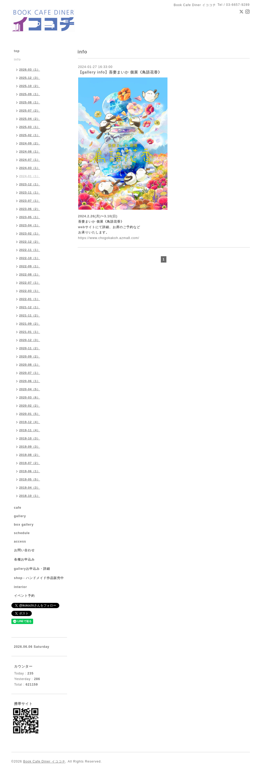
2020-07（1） (29, 372)
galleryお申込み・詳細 (32, 569)
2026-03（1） (29, 69)
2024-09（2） (29, 143)
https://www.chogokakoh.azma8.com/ (108, 238)
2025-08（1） (29, 102)
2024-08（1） (29, 151)
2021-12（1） (29, 307)
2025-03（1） (29, 126)
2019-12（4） (29, 422)
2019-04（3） (29, 487)
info (17, 59)
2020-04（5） (29, 389)
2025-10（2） (29, 86)
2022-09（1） (29, 266)
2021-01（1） (29, 331)
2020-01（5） (29, 413)
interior (20, 587)
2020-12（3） (29, 340)
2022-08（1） (29, 274)
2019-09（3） (29, 446)
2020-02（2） (29, 405)
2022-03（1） (29, 290)
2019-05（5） (29, 479)
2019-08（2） (29, 454)
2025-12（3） (29, 77)
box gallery (24, 524)
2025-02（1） (29, 135)
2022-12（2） (29, 241)
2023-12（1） (29, 184)
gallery (20, 516)
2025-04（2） (29, 118)
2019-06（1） (29, 471)
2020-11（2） (29, 348)
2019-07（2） (29, 463)
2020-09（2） (29, 356)
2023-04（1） (29, 225)
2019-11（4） (29, 430)
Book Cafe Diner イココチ (44, 761)
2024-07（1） (29, 159)
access (20, 541)
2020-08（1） (29, 364)
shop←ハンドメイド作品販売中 (39, 578)
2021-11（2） (29, 315)
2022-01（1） (29, 299)
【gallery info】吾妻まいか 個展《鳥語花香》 (120, 72)
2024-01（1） (29, 176)
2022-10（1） (29, 258)
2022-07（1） (29, 282)
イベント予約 (24, 596)
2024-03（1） (29, 167)
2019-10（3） (29, 438)
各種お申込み (24, 559)
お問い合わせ (24, 550)
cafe (17, 508)
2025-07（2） (29, 110)
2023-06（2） (29, 208)
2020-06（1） (29, 381)
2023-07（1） (29, 200)
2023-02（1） (29, 233)
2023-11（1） (29, 192)
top (17, 51)
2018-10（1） (29, 495)
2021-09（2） (29, 323)
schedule (22, 533)
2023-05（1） (29, 217)
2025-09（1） (29, 94)
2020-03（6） (29, 397)
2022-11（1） (29, 249)
